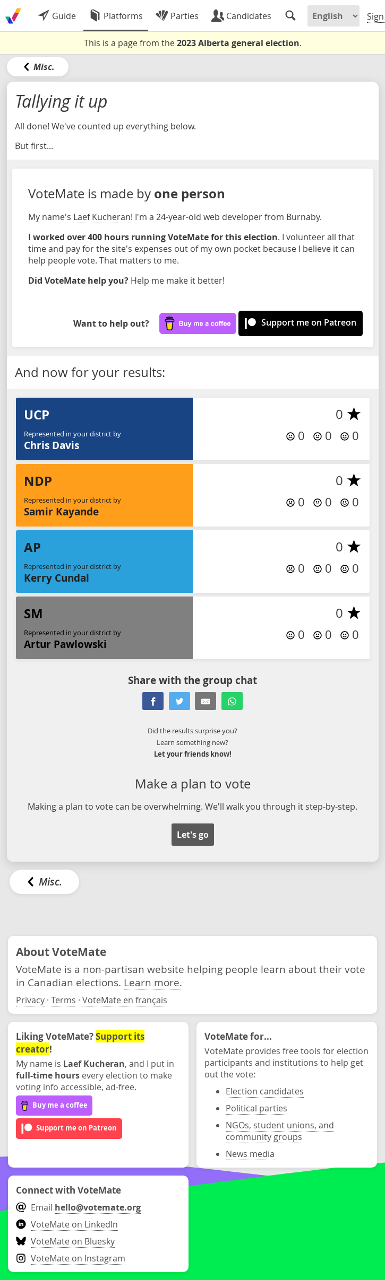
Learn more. (153, 982)
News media (250, 1154)
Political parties (256, 1108)
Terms (63, 1000)
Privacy (30, 1000)
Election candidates (265, 1091)
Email (78, 1207)
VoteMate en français (124, 1000)
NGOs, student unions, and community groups (280, 1131)
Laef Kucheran (102, 217)
